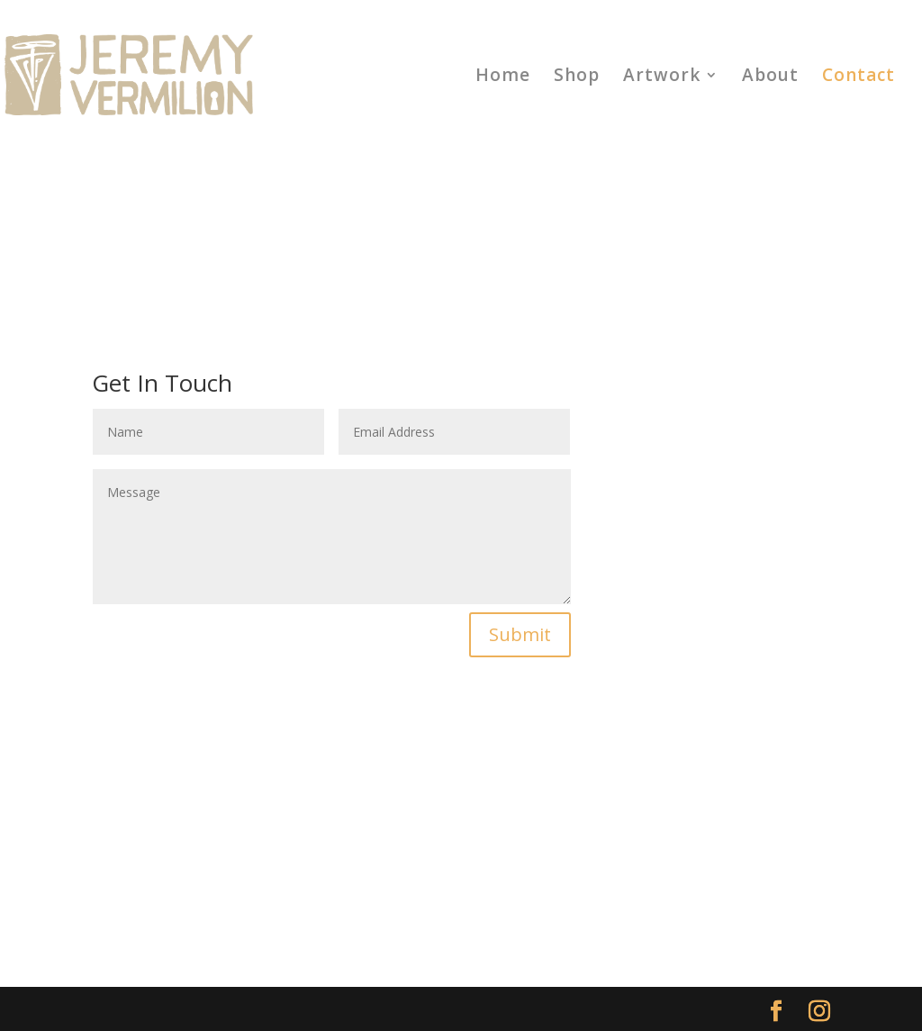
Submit (520, 634)
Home (502, 77)
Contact (858, 77)
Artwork (662, 77)
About (770, 77)
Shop (577, 77)
